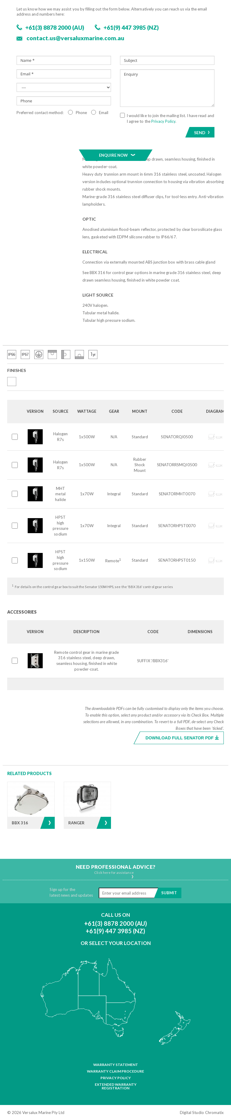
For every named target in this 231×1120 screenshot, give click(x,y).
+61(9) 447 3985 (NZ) (115, 931)
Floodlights (45, 68)
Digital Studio (192, 1112)
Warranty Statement (115, 1065)
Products (16, 68)
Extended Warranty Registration (116, 1086)
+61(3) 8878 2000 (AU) (115, 923)
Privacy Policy (115, 1078)
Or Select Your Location (116, 943)
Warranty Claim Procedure (115, 1071)
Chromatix (214, 1112)
